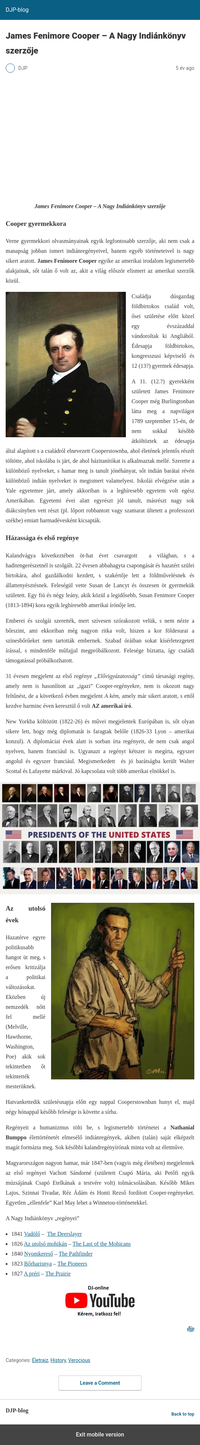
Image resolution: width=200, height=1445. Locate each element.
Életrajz (40, 1360)
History (58, 1360)
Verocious (79, 1360)
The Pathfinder (76, 1254)
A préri (32, 1274)
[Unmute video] (100, 838)
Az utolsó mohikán (45, 1244)
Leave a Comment (100, 1383)
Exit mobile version (100, 1434)
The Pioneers (72, 1264)
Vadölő (32, 1234)
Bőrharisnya (38, 1264)
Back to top (182, 1414)
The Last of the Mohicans (102, 1244)
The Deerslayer (64, 1234)
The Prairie (58, 1274)
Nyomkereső (38, 1254)
